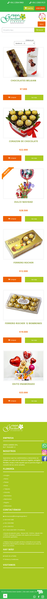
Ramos (5, 479)
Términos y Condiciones (10, 559)
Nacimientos (7, 496)
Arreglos (6, 475)
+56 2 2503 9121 (8, 526)
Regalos (6, 502)
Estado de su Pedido (9, 556)
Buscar (40, 30)
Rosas (5, 485)
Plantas (6, 482)
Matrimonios (7, 499)
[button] (24, 42)
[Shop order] (24, 43)
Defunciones (7, 506)
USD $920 (40, 8)
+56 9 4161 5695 (8, 520)
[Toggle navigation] (41, 24)
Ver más (34, 97)
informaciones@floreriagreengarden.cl (15, 516)
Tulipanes (6, 489)
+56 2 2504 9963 (8, 523)
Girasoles (6, 492)
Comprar (12, 97)
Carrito (29, 8)
